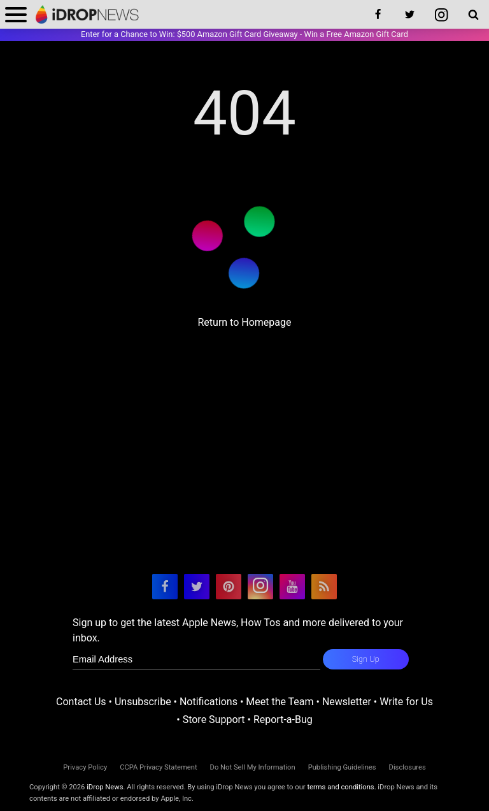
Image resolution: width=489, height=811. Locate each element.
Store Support (214, 719)
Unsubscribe (143, 702)
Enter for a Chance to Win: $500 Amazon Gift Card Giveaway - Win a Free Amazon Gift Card (244, 34)
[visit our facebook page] (165, 586)
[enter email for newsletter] (196, 659)
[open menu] (16, 14)
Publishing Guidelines (342, 767)
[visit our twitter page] (196, 586)
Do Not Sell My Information (252, 767)
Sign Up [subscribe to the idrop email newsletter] (365, 659)
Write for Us (406, 702)
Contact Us (81, 702)
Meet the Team (279, 702)
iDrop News (105, 787)
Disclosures (407, 767)
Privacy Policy (85, 767)
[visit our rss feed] (324, 586)
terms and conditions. (341, 787)
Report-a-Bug (283, 719)
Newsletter (346, 702)
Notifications (208, 702)
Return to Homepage (244, 322)
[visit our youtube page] (292, 586)
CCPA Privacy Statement (158, 767)
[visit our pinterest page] (228, 586)
